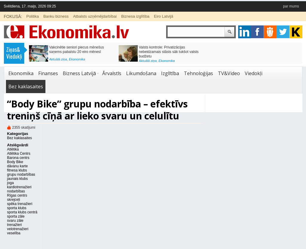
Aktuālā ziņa (58, 59)
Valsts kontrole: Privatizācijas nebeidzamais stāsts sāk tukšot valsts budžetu (169, 51)
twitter (283, 31)
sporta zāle (16, 216)
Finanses (48, 73)
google (244, 31)
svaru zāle (15, 220)
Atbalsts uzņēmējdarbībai (95, 16)
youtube (296, 31)
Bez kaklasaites (25, 86)
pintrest (270, 31)
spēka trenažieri (20, 204)
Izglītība (170, 73)
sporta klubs (17, 208)
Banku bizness (56, 16)
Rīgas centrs (17, 195)
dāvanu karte (17, 166)
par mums (291, 6)
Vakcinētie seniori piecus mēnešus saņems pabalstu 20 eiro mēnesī (76, 49)
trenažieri (14, 225)
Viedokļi (253, 73)
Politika (32, 16)
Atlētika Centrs (18, 153)
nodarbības (16, 191)
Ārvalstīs (111, 73)
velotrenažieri (17, 229)
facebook (257, 31)
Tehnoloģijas (198, 73)
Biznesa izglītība (135, 16)
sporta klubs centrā (22, 212)
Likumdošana (141, 73)
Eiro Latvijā (163, 16)
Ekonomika (77, 59)
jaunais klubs (17, 179)
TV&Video (229, 73)
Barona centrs (18, 158)
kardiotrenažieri (19, 187)
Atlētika (13, 149)
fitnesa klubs (17, 170)
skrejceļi (13, 200)
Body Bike (15, 162)
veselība (14, 233)
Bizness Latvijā (79, 73)
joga (10, 183)
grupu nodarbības (21, 174)
